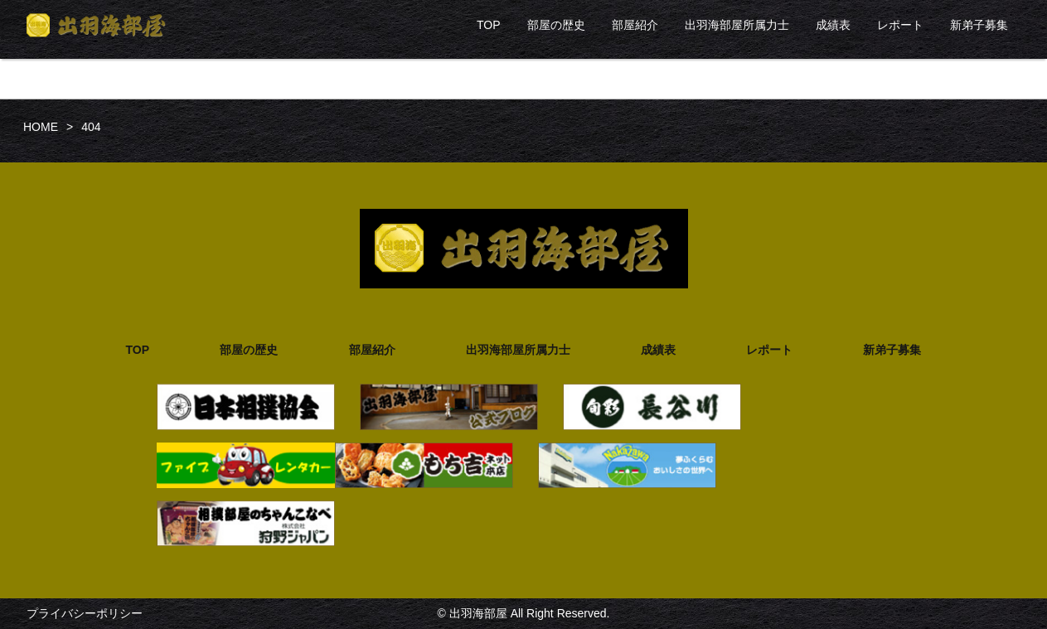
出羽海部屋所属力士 (737, 24)
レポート (900, 24)
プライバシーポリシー (85, 613)
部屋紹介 (635, 24)
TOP (489, 24)
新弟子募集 (979, 24)
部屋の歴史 (556, 24)
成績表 (833, 24)
